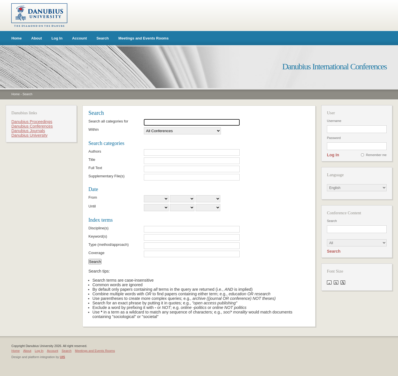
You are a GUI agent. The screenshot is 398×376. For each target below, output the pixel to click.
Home (16, 38)
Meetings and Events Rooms (143, 38)
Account (79, 38)
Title (91, 159)
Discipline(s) (98, 228)
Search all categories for (108, 121)
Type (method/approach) (108, 244)
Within (93, 129)
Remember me (376, 155)
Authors (94, 151)
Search (102, 38)
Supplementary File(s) (106, 176)
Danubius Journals (28, 130)
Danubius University (29, 135)
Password (334, 138)
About (36, 38)
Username (334, 120)
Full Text (95, 168)
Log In (57, 38)
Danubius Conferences (32, 126)
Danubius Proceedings (31, 121)
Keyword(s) (97, 236)
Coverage (96, 253)
